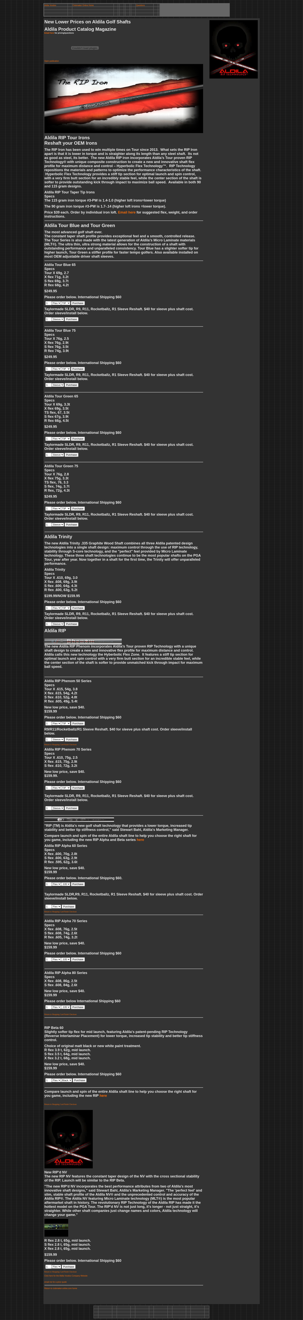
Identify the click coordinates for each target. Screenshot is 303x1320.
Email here (49, 33)
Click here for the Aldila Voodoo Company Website (66, 1276)
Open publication (51, 61)
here (140, 840)
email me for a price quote (55, 1282)
